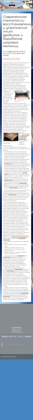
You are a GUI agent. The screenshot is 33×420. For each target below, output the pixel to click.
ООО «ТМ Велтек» (16, 344)
